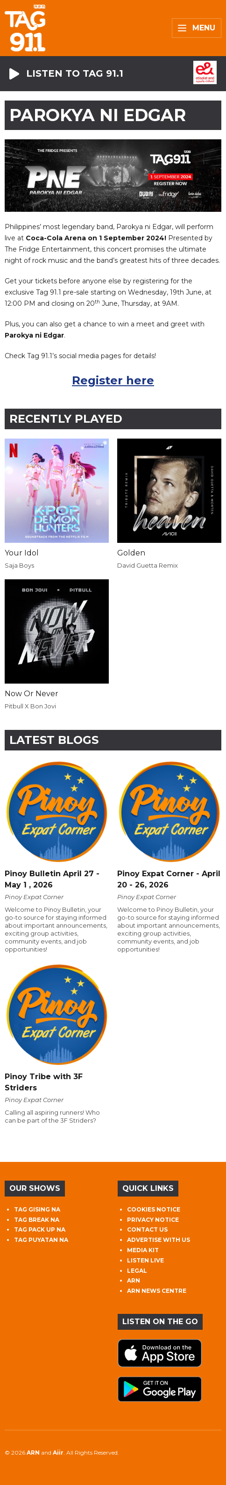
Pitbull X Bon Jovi (30, 706)
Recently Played (65, 418)
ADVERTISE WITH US (158, 1239)
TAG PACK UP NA (39, 1229)
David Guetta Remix (147, 565)
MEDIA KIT (143, 1250)
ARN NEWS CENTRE (156, 1290)
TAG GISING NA (37, 1209)
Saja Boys (19, 565)
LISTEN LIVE (145, 1260)
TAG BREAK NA (36, 1219)
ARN (133, 1280)
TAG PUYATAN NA (41, 1239)
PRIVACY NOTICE (153, 1219)
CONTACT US (147, 1229)
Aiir (58, 1452)
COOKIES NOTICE (153, 1209)
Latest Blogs (54, 740)
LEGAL (137, 1270)
